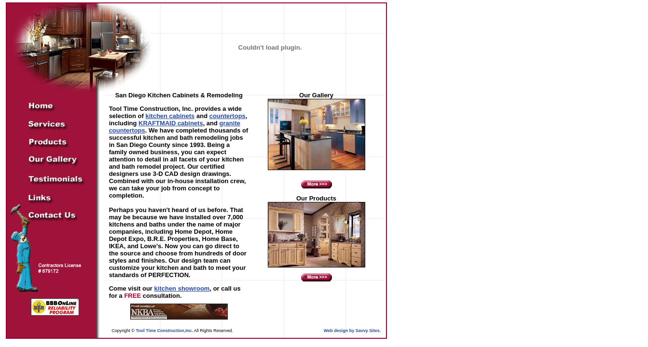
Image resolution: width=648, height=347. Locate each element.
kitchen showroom (182, 288)
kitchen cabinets (169, 116)
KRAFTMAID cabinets (170, 123)
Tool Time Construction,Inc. (164, 330)
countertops (227, 116)
